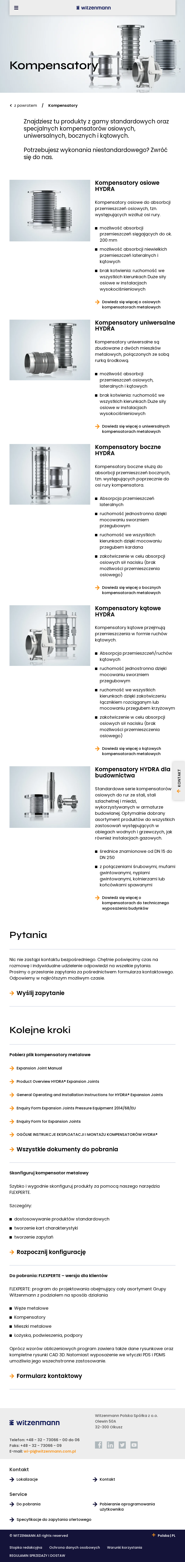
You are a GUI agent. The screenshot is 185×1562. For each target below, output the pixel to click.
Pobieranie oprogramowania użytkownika (127, 1507)
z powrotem (25, 105)
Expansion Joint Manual (39, 1068)
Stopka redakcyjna (25, 1548)
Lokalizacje (27, 1479)
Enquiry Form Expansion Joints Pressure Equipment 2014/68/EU (76, 1108)
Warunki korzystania (124, 1548)
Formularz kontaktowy (49, 1376)
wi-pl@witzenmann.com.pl (50, 1451)
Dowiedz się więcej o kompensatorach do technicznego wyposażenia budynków (135, 903)
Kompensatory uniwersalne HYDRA (135, 326)
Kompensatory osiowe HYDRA (127, 186)
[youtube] (134, 1445)
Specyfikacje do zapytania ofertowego (54, 1519)
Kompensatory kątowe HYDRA (128, 611)
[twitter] (122, 1445)
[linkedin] (110, 1445)
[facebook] (98, 1445)
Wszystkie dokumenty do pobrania (67, 1149)
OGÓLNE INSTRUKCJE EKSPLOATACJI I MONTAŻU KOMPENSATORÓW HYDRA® (87, 1134)
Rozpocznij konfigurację (51, 1252)
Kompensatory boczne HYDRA (128, 450)
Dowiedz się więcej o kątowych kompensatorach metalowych (131, 751)
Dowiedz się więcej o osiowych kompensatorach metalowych (131, 304)
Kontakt (107, 1479)
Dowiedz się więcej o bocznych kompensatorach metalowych (131, 590)
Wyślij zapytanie (40, 993)
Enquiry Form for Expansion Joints (49, 1121)
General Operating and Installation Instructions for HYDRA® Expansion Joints (90, 1095)
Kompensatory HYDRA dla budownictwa (133, 772)
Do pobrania (29, 1504)
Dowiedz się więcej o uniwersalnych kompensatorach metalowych (136, 429)
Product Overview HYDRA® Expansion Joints (58, 1081)
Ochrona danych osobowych (74, 1548)
